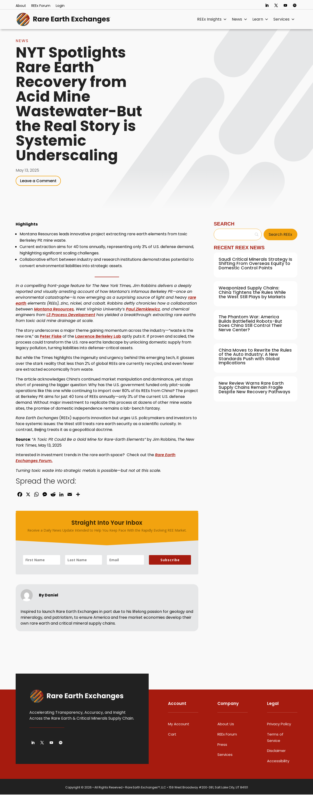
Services (284, 19)
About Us (225, 738)
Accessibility (278, 775)
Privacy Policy (279, 738)
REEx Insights (212, 19)
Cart (172, 748)
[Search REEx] (280, 249)
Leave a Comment (38, 195)
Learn (260, 19)
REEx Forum (40, 6)
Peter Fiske (51, 351)
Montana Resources (54, 323)
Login (60, 6)
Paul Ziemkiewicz (143, 323)
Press (222, 758)
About (21, 6)
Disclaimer (276, 765)
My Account (178, 738)
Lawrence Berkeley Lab (98, 351)
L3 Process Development (70, 329)
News (239, 19)
